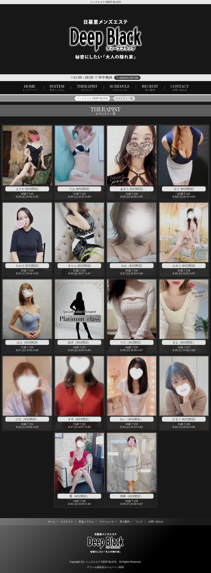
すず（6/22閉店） (79, 421)
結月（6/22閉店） (79, 344)
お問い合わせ (155, 521)
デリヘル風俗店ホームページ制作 (105, 567)
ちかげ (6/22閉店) (27, 267)
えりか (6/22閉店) (27, 190)
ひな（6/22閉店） (27, 421)
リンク (139, 521)
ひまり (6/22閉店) (183, 421)
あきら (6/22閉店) (131, 190)
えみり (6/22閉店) (183, 267)
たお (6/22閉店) (79, 190)
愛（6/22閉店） (79, 498)
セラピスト (67, 521)
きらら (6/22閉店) (79, 267)
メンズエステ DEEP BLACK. (101, 561)
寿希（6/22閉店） (131, 498)
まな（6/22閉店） (183, 344)
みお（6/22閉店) (131, 267)
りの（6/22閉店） (131, 344)
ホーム (51, 521)
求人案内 (125, 521)
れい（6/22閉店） (131, 421)
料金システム (86, 521)
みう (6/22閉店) (184, 190)
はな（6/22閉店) (27, 344)
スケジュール (106, 521)
